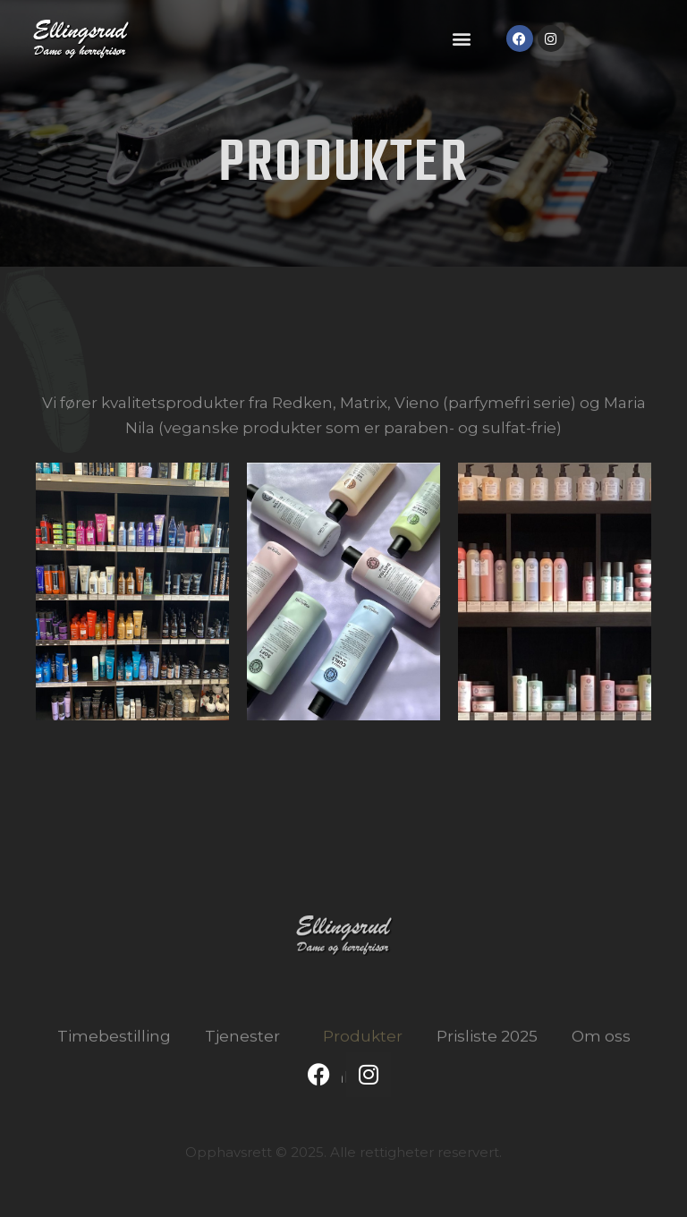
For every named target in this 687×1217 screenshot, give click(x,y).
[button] (462, 39)
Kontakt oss (343, 1117)
